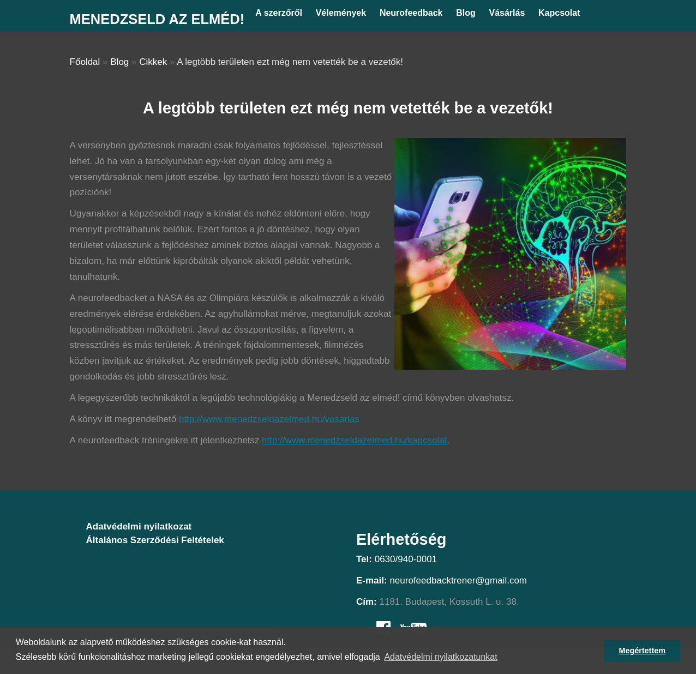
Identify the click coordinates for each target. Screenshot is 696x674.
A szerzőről (278, 12)
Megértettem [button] (642, 650)
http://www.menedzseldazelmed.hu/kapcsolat (354, 440)
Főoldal (85, 62)
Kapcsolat (559, 12)
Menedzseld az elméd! (157, 19)
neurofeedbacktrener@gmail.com (458, 580)
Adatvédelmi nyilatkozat (139, 526)
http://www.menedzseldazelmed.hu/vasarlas (269, 419)
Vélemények (341, 12)
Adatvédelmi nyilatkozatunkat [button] (440, 656)
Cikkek (153, 62)
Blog (466, 12)
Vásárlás (507, 12)
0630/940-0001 (406, 559)
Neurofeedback (411, 12)
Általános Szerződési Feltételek (155, 540)
